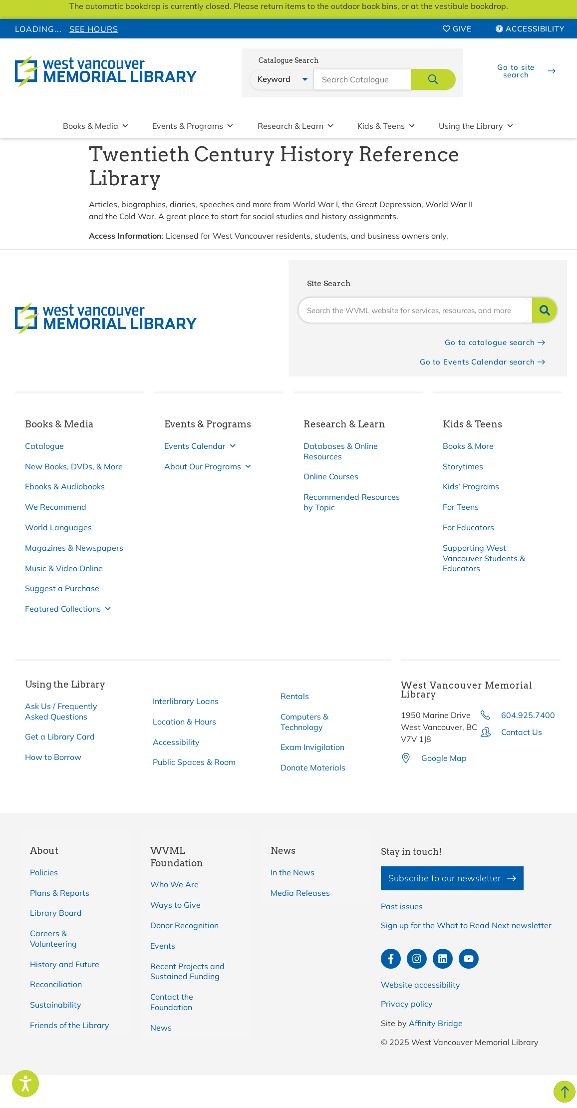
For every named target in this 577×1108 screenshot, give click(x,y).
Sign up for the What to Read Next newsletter (466, 925)
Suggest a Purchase (62, 588)
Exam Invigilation (312, 747)
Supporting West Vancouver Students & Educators (484, 558)
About (44, 850)
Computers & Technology (304, 722)
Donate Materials (313, 767)
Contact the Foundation (171, 1002)
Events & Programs (193, 125)
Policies (44, 872)
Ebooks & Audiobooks (65, 486)
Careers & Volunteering (53, 938)
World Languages (58, 527)
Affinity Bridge (436, 1023)
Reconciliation (56, 984)
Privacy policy (407, 1004)
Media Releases (300, 893)
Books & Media (96, 125)
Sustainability (55, 1005)
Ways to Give (175, 905)
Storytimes (463, 466)
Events (162, 946)
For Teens (461, 507)
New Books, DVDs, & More (74, 466)
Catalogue (44, 446)
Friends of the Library (69, 1025)
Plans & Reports (59, 893)
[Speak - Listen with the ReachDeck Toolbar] (25, 1083)
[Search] (544, 310)
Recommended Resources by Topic (351, 502)
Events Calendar (200, 446)
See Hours (93, 29)
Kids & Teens (386, 125)
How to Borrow (53, 757)
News (161, 1028)
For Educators (468, 527)
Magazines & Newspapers (74, 548)
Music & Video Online (64, 568)
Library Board (56, 913)
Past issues (402, 906)
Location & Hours (184, 722)
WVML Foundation (176, 857)
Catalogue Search (288, 60)
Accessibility (176, 742)
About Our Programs (208, 466)
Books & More (468, 446)
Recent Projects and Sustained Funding (187, 971)
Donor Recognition (184, 925)
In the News (292, 872)
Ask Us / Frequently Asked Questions (61, 711)
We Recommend (55, 507)
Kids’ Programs (471, 486)
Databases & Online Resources (340, 451)
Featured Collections (68, 609)
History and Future (64, 964)
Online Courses (330, 476)
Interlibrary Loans (186, 701)
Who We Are (174, 884)
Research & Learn (296, 125)
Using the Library (476, 125)
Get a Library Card (60, 736)
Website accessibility (420, 985)
